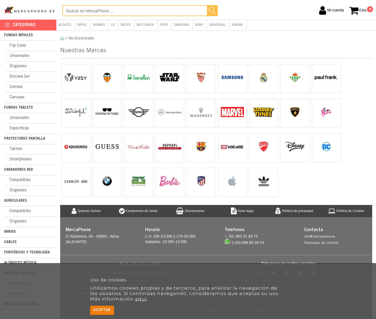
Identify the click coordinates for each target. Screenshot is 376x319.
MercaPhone (30, 10)
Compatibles (20, 180)
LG (113, 25)
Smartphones (20, 159)
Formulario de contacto (321, 243)
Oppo (164, 25)
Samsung (181, 25)
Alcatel (65, 25)
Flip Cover (18, 46)
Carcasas (17, 97)
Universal (217, 25)
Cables (10, 242)
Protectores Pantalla (24, 139)
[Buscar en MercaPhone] (140, 10)
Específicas (19, 128)
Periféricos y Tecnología (27, 252)
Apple (82, 25)
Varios (10, 232)
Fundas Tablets (18, 108)
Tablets (16, 149)
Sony (199, 25)
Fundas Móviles (18, 35)
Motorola (145, 25)
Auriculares (15, 201)
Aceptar (102, 310)
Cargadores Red (18, 170)
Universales (19, 56)
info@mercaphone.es (319, 237)
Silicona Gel (20, 77)
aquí (141, 299)
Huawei (99, 25)
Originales (18, 66)
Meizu (126, 25)
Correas (16, 87)
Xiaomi (237, 25)
